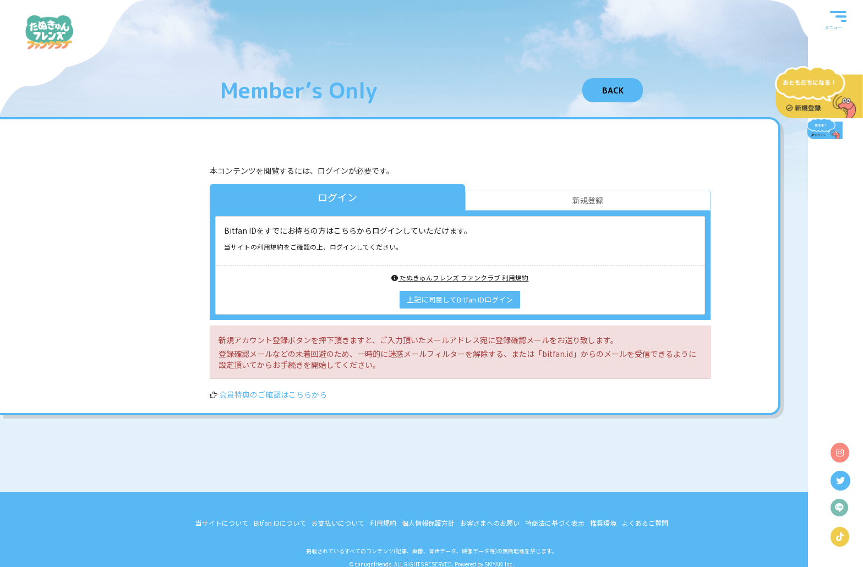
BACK (613, 90)
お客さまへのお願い (490, 522)
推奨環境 (603, 522)
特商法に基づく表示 (555, 522)
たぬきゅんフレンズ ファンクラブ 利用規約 (459, 277)
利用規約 (383, 522)
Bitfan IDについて (280, 522)
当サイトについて (221, 522)
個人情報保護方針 (428, 522)
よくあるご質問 (645, 522)
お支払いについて (338, 522)
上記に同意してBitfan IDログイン (460, 299)
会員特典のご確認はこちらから (273, 394)
